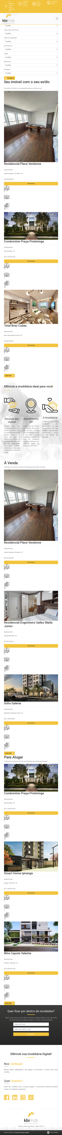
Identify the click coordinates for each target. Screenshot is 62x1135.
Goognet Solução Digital (21, 1132)
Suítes (6, 53)
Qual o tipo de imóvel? (11, 30)
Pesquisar (9, 78)
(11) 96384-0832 (39, 3)
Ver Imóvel (31, 183)
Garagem (7, 69)
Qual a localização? (10, 38)
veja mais (9, 376)
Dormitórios (8, 46)
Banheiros (7, 61)
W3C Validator (52, 1132)
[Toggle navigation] (57, 19)
